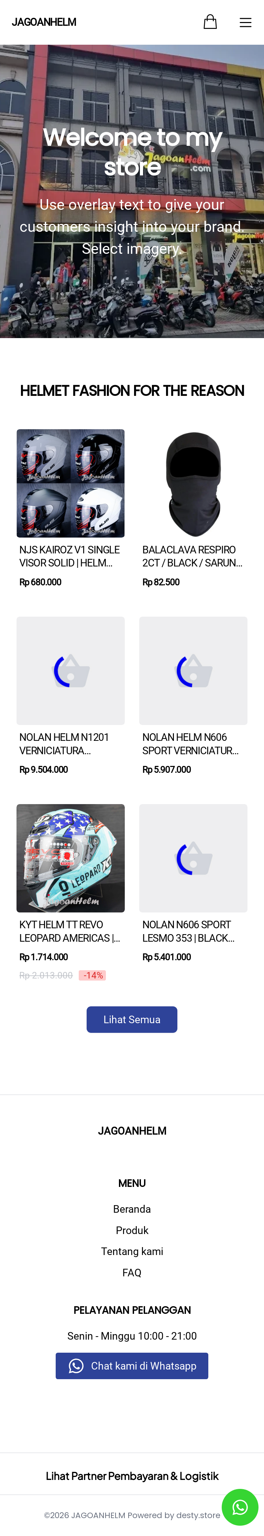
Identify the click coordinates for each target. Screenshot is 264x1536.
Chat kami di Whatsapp (144, 1366)
